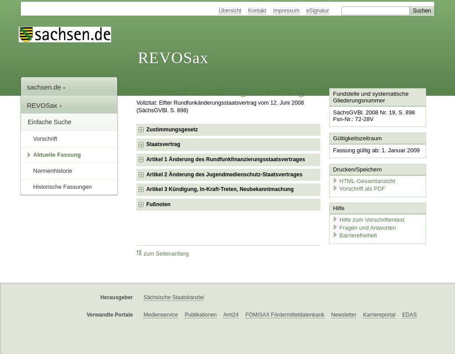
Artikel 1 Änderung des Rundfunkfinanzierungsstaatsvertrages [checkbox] (225, 159)
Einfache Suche (50, 122)
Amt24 (231, 315)
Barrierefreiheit (354, 235)
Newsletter (343, 315)
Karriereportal (379, 315)
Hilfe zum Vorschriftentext (368, 219)
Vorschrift (45, 138)
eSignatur (317, 11)
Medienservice (161, 315)
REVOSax (173, 58)
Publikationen (201, 315)
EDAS (409, 315)
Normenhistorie (52, 170)
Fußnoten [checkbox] (158, 204)
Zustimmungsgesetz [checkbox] (172, 129)
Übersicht (230, 11)
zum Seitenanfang (162, 253)
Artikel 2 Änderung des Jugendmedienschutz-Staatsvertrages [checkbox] (224, 174)
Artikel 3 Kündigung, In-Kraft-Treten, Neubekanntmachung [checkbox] (220, 189)
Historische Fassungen (62, 186)
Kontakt (257, 11)
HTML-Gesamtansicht (363, 180)
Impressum (286, 11)
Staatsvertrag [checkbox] (163, 144)
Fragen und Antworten (363, 227)
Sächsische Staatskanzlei (174, 297)
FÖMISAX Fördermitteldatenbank (284, 315)
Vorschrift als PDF (358, 188)
